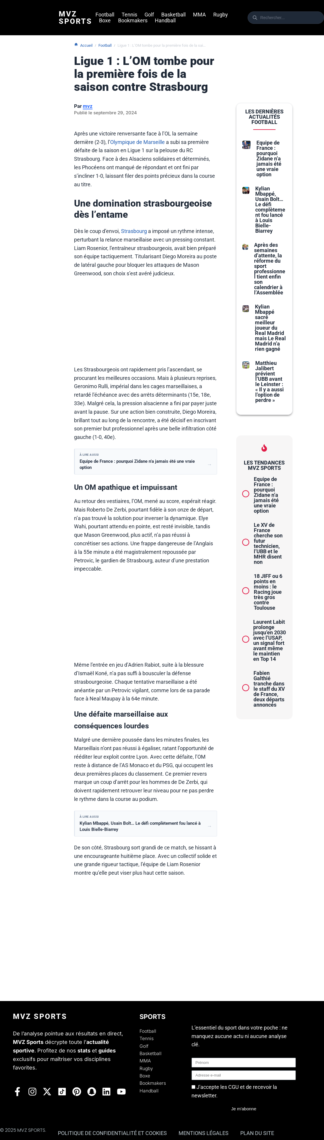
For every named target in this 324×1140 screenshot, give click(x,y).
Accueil (83, 45)
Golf (149, 15)
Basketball (173, 15)
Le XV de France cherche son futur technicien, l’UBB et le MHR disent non (268, 543)
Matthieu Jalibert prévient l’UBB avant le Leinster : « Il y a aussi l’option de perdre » (269, 381)
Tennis (129, 15)
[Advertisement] (145, 324)
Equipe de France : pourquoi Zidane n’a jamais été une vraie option (268, 158)
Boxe (105, 21)
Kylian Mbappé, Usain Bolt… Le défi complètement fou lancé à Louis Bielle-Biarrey (270, 209)
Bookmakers (132, 21)
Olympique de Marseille (137, 142)
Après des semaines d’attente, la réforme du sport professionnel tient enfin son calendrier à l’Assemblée (269, 269)
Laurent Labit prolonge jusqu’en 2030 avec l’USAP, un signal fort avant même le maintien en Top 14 (269, 640)
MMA (199, 15)
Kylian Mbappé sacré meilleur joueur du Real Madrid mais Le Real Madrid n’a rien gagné (270, 328)
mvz (88, 106)
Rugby (220, 15)
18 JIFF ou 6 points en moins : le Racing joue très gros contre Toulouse (268, 592)
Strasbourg (134, 231)
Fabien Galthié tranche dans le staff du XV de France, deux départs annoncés (269, 689)
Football (104, 15)
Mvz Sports (75, 18)
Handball (165, 21)
